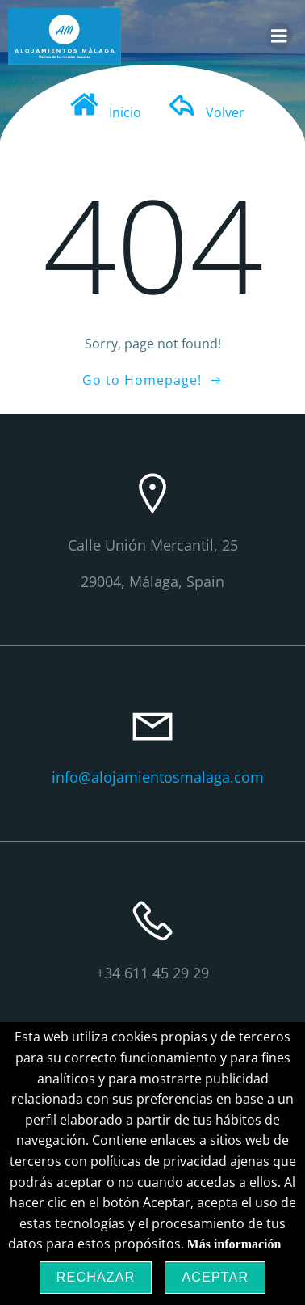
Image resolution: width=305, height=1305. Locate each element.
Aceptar (215, 1277)
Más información (234, 1244)
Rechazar (96, 1277)
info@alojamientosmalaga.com (158, 777)
